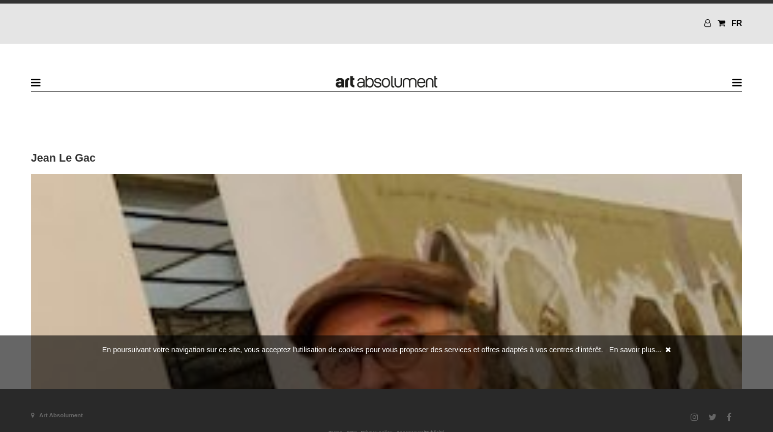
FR (736, 23)
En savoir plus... (635, 350)
